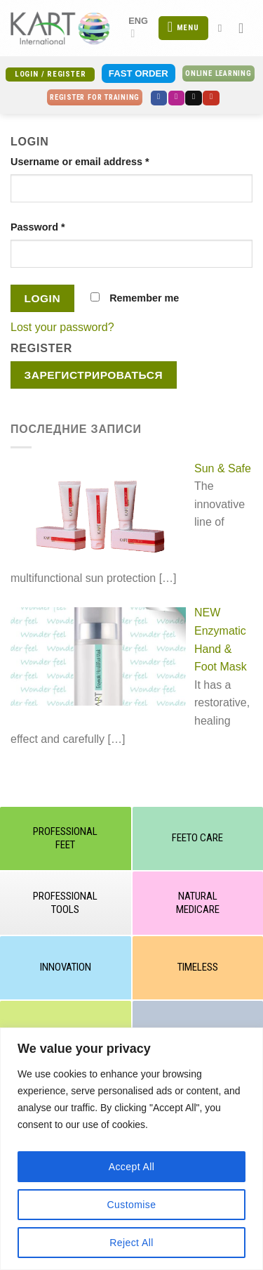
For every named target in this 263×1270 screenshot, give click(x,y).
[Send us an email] (193, 98)
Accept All (132, 1166)
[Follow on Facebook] (159, 98)
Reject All (131, 1242)
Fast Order (138, 73)
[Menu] (183, 28)
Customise (131, 1204)
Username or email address (80, 161)
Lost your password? (62, 327)
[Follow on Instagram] (176, 98)
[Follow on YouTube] (211, 98)
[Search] (223, 28)
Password (38, 227)
